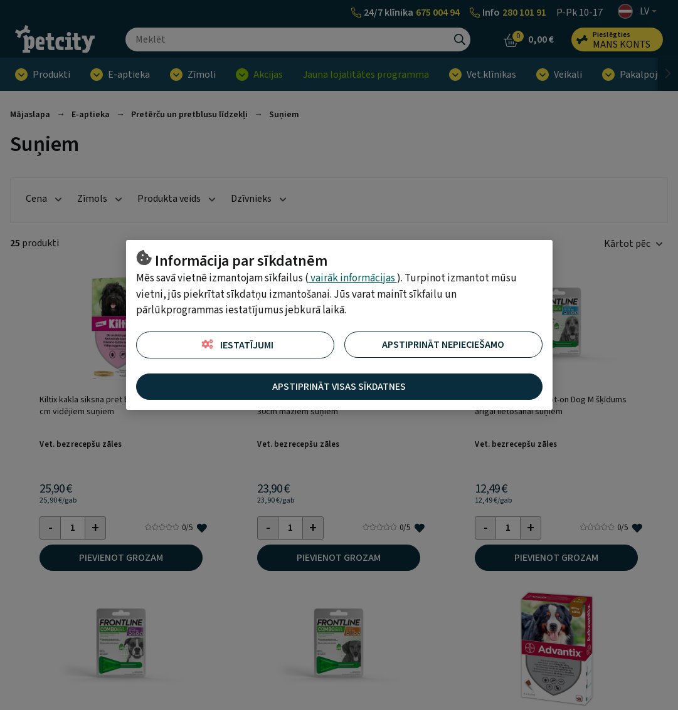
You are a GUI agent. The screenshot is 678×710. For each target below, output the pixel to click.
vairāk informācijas (353, 278)
